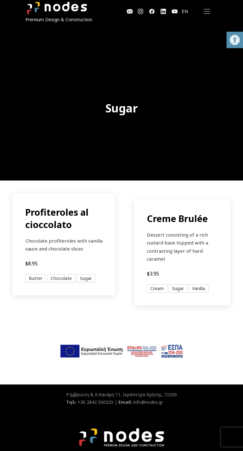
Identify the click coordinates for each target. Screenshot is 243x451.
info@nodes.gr (148, 402)
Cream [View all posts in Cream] (157, 288)
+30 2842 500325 (95, 402)
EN (185, 11)
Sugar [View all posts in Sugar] (86, 278)
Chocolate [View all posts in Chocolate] (61, 278)
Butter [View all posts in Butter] (35, 278)
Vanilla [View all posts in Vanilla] (198, 288)
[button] (235, 40)
